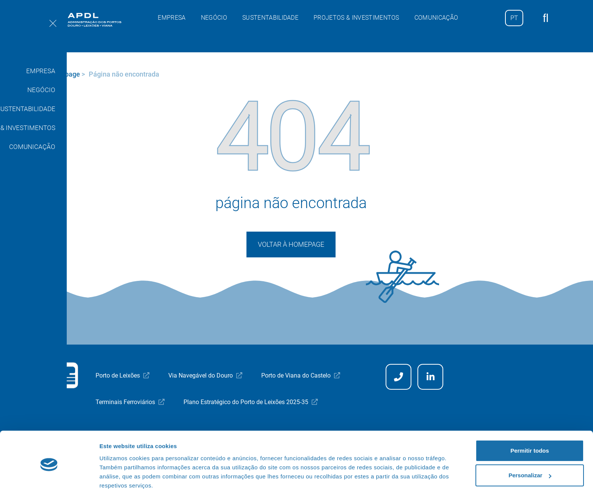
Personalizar (529, 443)
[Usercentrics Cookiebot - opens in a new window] (49, 474)
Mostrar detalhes (122, 474)
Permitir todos (529, 418)
